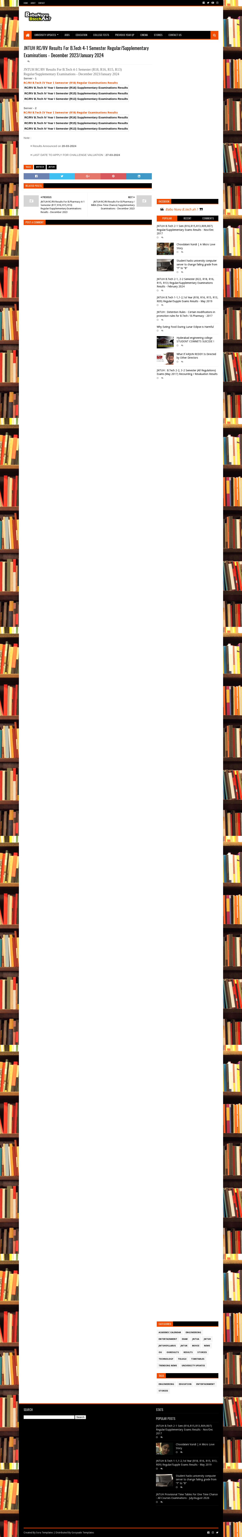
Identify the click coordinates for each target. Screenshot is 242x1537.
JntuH (52, 167)
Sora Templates (44, 1532)
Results (188, 1352)
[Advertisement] (149, 18)
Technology (166, 1359)
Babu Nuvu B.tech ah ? (181, 209)
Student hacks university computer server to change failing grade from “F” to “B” (197, 264)
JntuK (184, 1346)
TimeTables (197, 1359)
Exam (185, 1339)
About (33, 3)
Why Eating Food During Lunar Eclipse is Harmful (185, 326)
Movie (195, 1346)
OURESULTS (173, 1352)
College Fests (101, 35)
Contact (41, 3)
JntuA (195, 1339)
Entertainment (168, 1339)
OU (160, 1352)
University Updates (45, 35)
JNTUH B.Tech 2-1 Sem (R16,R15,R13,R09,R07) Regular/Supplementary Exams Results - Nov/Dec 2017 (185, 229)
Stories (158, 35)
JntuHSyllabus (167, 1346)
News (207, 1346)
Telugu (182, 1359)
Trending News (168, 1365)
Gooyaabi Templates (82, 1532)
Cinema (144, 35)
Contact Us (175, 35)
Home (26, 3)
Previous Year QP (124, 35)
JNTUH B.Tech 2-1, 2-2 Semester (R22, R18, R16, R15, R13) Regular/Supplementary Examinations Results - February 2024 (185, 283)
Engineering (193, 1332)
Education (81, 35)
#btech (40, 167)
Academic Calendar (170, 1332)
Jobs (67, 35)
